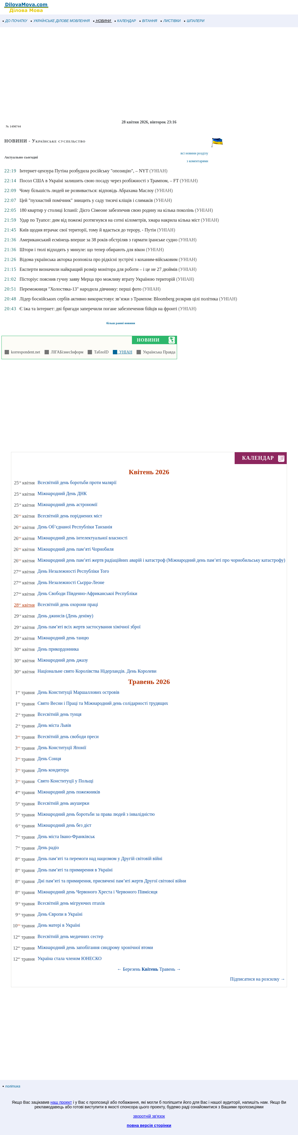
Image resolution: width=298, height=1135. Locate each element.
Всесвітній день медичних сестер (70, 936)
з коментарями (197, 161)
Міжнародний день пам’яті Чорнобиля (76, 549)
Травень (167, 969)
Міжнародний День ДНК (62, 493)
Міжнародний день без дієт (64, 825)
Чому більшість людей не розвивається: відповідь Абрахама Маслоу (86, 190)
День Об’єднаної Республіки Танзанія (75, 526)
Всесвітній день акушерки (63, 803)
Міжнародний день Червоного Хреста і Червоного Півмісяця (97, 891)
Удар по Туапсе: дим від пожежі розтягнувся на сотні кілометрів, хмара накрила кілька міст (109, 220)
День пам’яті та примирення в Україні (75, 869)
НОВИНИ (102, 21)
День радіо (48, 847)
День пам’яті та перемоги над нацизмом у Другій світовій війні (100, 858)
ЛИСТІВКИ (170, 21)
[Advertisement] (149, 73)
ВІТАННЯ (148, 21)
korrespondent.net (24, 352)
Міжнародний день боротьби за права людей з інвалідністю (96, 814)
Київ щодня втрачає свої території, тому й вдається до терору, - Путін (87, 229)
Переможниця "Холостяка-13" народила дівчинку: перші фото (80, 289)
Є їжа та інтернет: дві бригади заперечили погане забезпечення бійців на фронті (98, 308)
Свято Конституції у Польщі (65, 780)
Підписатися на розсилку (257, 979)
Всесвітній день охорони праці (68, 604)
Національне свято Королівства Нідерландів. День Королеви (97, 671)
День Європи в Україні (60, 914)
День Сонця (49, 758)
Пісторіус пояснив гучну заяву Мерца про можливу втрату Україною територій (97, 279)
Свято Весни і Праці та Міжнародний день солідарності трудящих (103, 703)
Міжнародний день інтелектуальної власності (83, 537)
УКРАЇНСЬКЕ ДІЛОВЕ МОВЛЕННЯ (60, 21)
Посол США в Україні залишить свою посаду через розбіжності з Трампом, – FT (99, 180)
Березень (132, 969)
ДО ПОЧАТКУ (15, 21)
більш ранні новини (120, 323)
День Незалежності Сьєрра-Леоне (71, 582)
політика (11, 1086)
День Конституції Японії (62, 747)
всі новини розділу (194, 153)
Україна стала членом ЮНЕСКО (70, 958)
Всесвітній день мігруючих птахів (71, 903)
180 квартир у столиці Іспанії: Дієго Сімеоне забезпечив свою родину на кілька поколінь (106, 210)
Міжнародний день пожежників (69, 791)
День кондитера (53, 769)
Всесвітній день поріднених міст (70, 515)
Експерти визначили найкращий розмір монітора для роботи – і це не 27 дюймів (98, 269)
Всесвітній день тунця (60, 714)
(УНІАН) (159, 170)
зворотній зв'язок (149, 1116)
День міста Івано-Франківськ (66, 836)
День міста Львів (54, 725)
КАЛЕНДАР (125, 21)
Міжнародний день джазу (63, 660)
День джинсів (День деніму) (65, 615)
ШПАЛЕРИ (194, 21)
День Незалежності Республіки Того (73, 571)
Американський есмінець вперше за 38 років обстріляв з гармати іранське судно (98, 239)
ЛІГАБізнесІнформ (66, 352)
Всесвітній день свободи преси (68, 736)
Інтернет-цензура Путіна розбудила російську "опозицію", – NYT (83, 170)
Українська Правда (158, 352)
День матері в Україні (59, 925)
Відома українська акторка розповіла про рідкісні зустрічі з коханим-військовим (98, 259)
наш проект (61, 1102)
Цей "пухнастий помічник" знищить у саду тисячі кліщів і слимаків (86, 200)
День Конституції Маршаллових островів (78, 692)
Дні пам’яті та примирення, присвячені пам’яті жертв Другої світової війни (112, 880)
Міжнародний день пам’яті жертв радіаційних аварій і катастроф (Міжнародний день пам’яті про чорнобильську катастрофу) (161, 560)
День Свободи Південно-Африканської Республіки (87, 593)
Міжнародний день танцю (63, 637)
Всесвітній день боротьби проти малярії (77, 482)
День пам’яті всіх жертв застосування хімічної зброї (89, 626)
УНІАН (124, 352)
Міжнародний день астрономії (68, 504)
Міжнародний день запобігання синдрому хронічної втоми (95, 947)
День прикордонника (58, 649)
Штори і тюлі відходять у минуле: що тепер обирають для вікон (82, 249)
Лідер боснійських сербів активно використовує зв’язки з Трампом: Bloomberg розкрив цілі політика (118, 298)
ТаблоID (100, 352)
